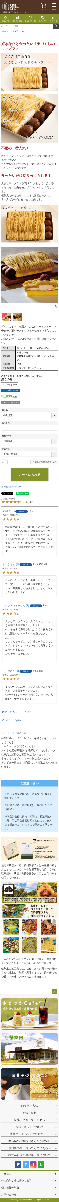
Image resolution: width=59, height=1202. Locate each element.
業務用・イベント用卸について (29, 1134)
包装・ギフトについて (29, 1127)
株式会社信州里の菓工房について (29, 1155)
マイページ (54, 19)
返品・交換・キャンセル (29, 1119)
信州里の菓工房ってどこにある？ (29, 1148)
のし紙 (5, 410)
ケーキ (11, 31)
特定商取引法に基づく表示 (16, 1180)
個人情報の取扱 (10, 1187)
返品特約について (11, 487)
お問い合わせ (8, 1194)
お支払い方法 (29, 1105)
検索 (56, 26)
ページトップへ (54, 991)
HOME (3, 31)
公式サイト (5, 19)
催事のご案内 (17, 19)
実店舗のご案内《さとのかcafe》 (29, 1141)
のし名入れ (6, 423)
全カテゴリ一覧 (30, 19)
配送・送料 (29, 1113)
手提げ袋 (6, 449)
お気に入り (43, 19)
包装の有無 (7, 436)
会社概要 (6, 1173)
